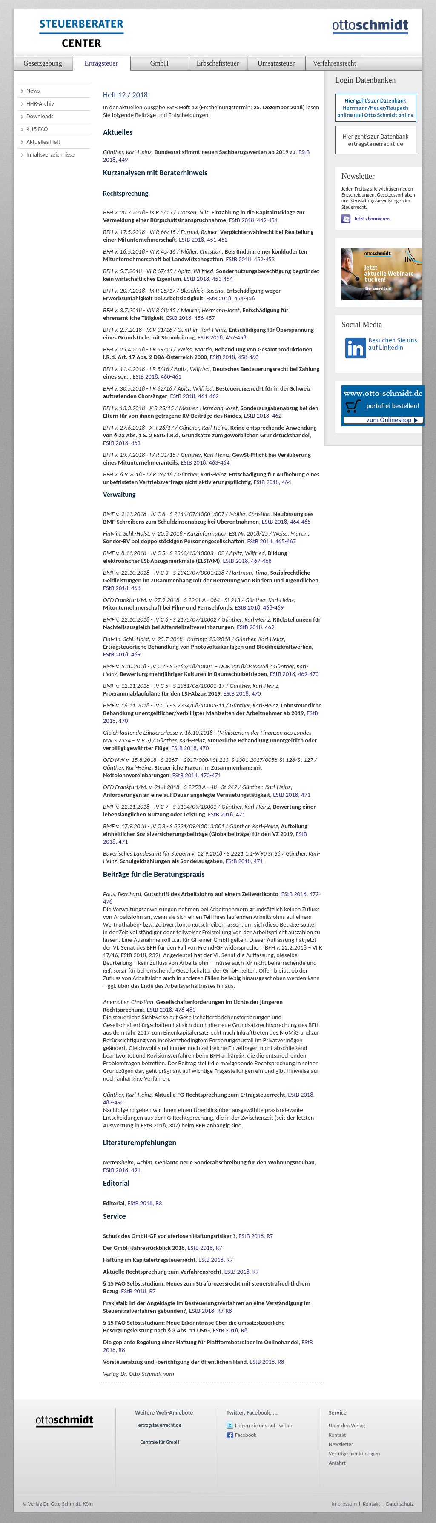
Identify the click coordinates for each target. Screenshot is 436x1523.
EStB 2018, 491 (122, 1170)
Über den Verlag (347, 1425)
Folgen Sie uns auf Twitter (264, 1425)
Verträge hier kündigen (354, 1453)
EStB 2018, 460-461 (157, 376)
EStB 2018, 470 (242, 693)
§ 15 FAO (37, 129)
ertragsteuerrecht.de (159, 1425)
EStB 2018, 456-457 (190, 318)
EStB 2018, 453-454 (208, 278)
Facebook (245, 1435)
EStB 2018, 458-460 (234, 357)
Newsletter (341, 1444)
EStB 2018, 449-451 (253, 220)
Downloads (39, 116)
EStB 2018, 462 (262, 415)
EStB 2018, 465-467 (271, 541)
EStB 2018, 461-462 (194, 396)
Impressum (344, 1503)
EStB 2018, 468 (122, 588)
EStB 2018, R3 (144, 1203)
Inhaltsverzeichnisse (50, 154)
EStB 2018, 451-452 (203, 239)
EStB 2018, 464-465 (286, 521)
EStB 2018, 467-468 (247, 561)
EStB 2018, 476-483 (171, 1009)
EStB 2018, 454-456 (230, 298)
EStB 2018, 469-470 (294, 674)
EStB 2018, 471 (291, 795)
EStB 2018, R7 (255, 1236)
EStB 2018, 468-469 (259, 607)
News (33, 90)
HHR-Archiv (40, 103)
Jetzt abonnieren (372, 219)
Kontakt (337, 1435)
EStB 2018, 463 (122, 443)
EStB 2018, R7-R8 (210, 1311)
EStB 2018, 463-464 (205, 462)
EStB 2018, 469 (255, 627)
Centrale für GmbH (159, 1442)
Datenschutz (400, 1503)
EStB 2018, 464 (272, 482)
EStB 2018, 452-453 (250, 259)
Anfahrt (337, 1463)
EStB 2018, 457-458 (222, 337)
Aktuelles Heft (43, 141)
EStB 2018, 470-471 (196, 775)
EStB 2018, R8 (230, 1330)
